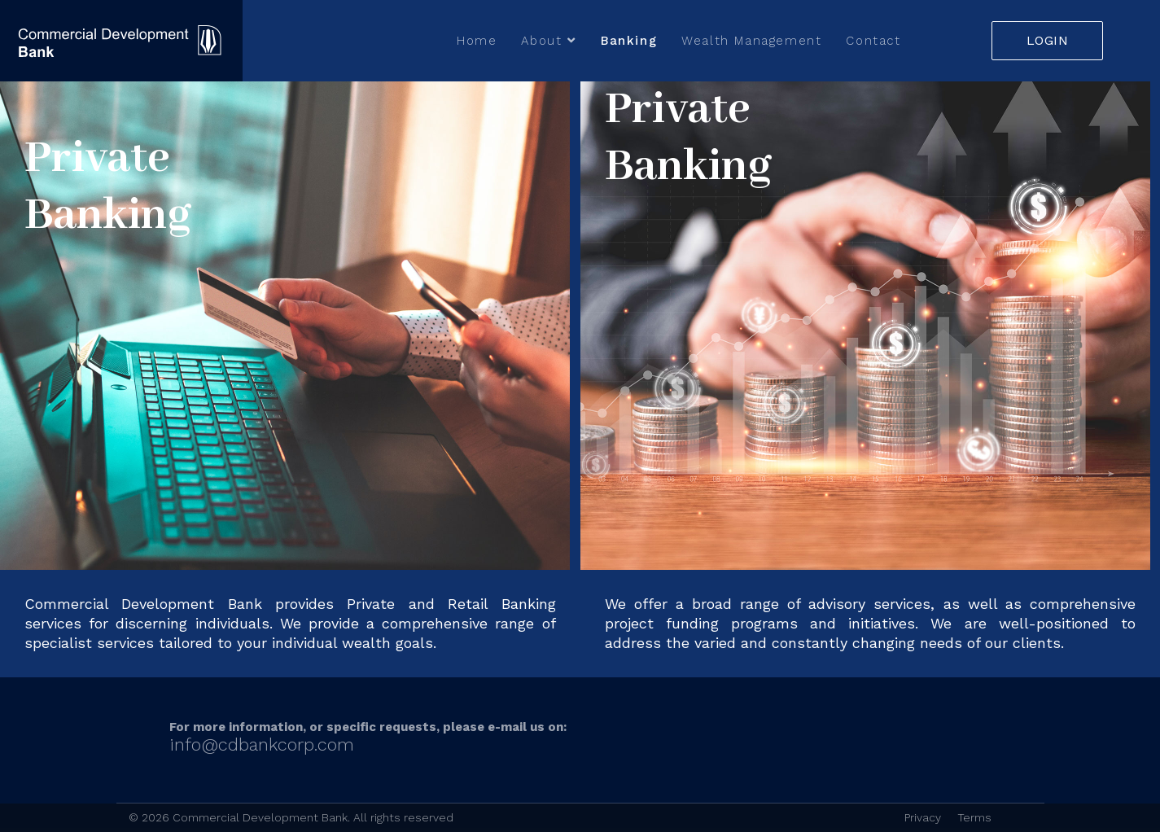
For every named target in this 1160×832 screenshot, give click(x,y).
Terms (974, 817)
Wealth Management (751, 40)
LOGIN (1047, 40)
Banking (629, 40)
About (541, 40)
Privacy (922, 817)
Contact (873, 40)
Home (477, 40)
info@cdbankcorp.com (261, 744)
